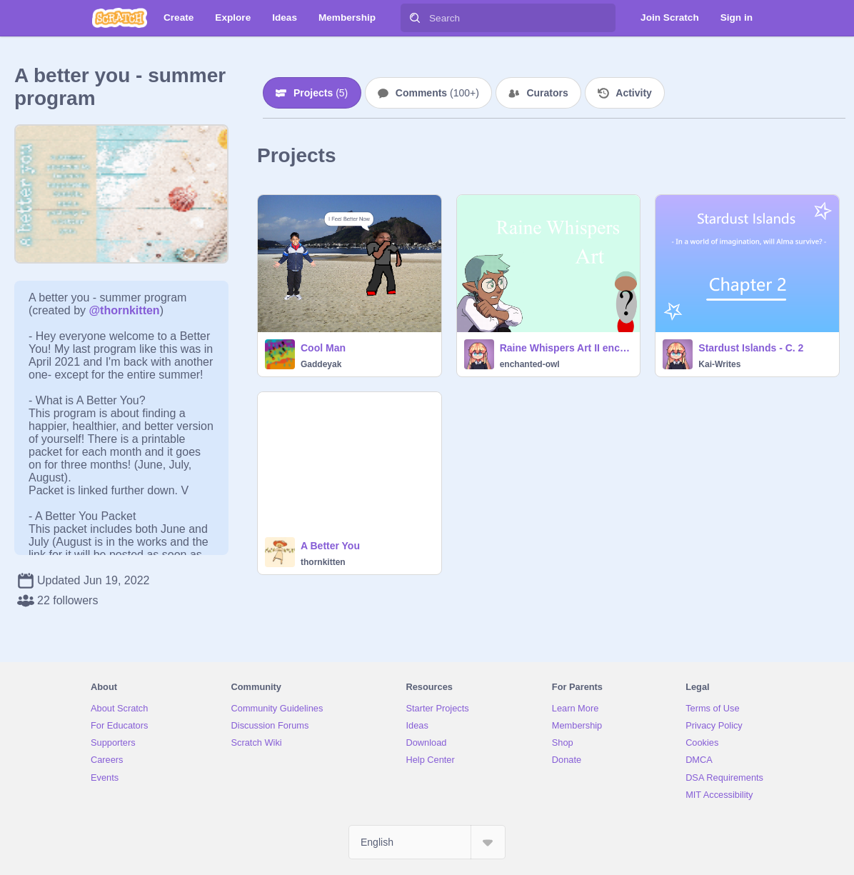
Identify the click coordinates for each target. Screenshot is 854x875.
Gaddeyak (321, 364)
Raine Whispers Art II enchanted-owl (566, 348)
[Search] (415, 18)
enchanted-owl (530, 364)
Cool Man (323, 348)
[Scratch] (120, 18)
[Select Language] (427, 842)
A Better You (330, 545)
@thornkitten (124, 310)
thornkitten (323, 562)
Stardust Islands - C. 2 (750, 348)
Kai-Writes (719, 364)
